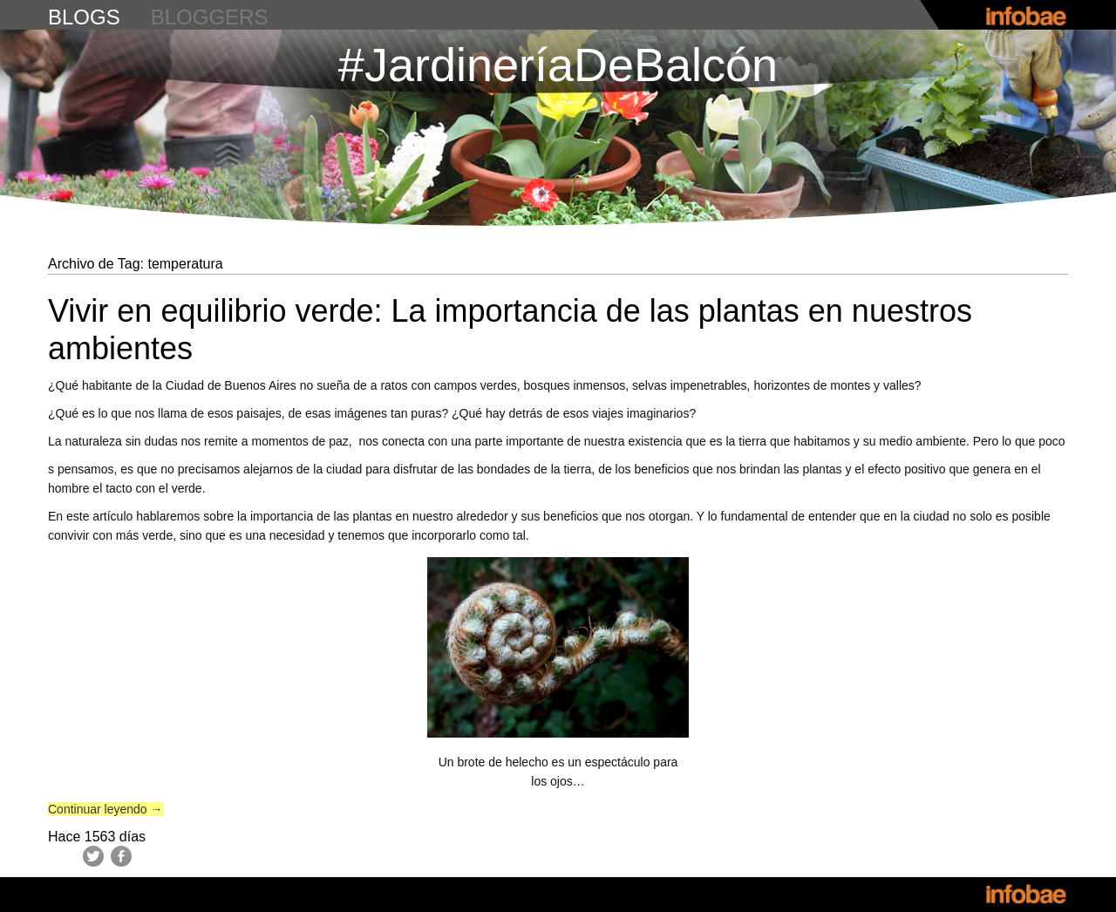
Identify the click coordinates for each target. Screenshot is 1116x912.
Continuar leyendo (105, 809)
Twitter (93, 856)
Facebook (121, 856)
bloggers (210, 17)
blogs (84, 17)
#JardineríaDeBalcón (558, 64)
